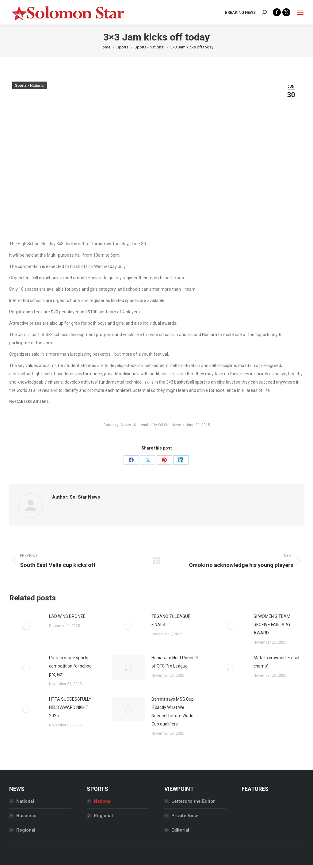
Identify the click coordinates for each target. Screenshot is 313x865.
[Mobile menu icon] (300, 12)
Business (26, 815)
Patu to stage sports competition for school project (71, 666)
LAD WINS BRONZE (67, 616)
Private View (184, 815)
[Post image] (26, 626)
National (25, 801)
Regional (25, 830)
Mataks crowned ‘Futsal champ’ (276, 661)
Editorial (180, 830)
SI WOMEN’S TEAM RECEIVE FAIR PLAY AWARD (272, 624)
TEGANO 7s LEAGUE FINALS (170, 620)
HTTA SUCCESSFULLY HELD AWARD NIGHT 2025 (70, 707)
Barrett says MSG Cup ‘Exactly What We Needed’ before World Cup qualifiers (172, 711)
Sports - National (29, 85)
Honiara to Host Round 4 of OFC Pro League (174, 661)
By (167, 425)
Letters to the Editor (193, 801)
